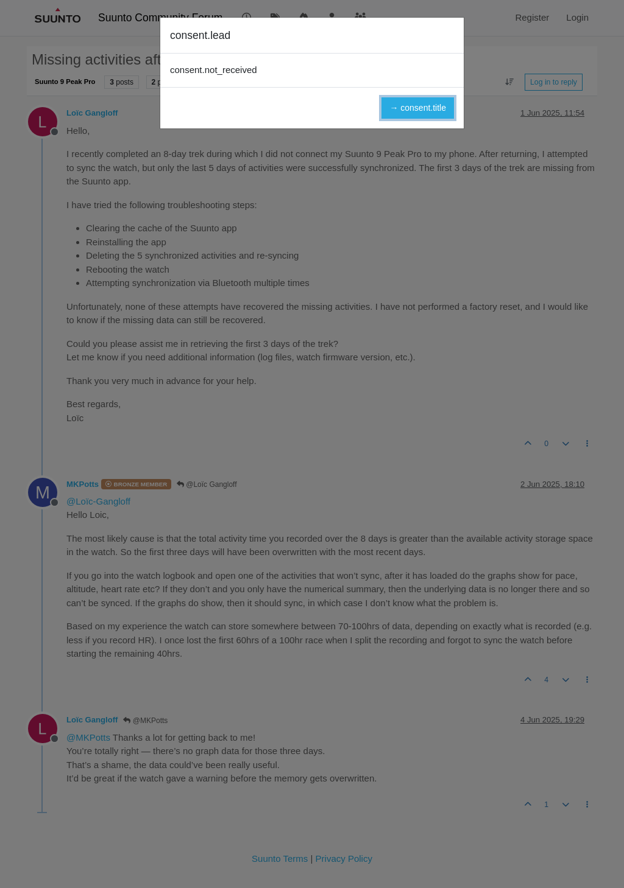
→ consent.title (417, 108)
